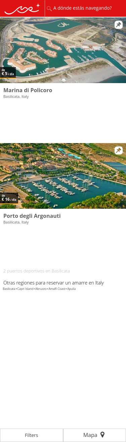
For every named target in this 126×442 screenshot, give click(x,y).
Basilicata (9, 289)
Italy (99, 282)
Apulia (71, 289)
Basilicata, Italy (16, 96)
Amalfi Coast (56, 289)
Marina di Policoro (27, 90)
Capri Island (25, 289)
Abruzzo (40, 289)
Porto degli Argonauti (32, 215)
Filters (31, 435)
